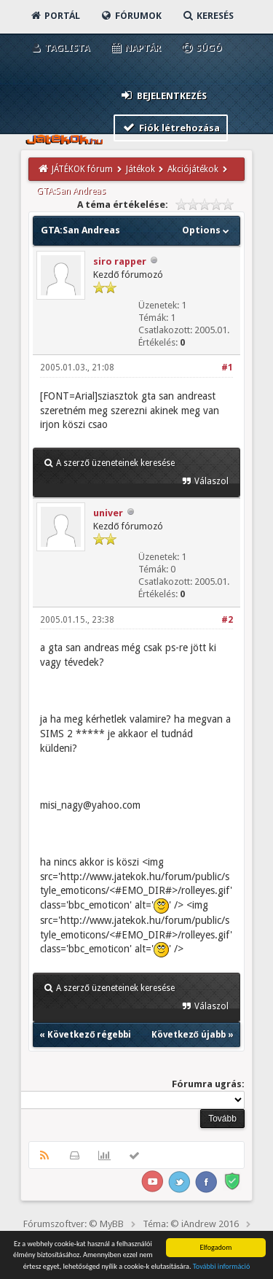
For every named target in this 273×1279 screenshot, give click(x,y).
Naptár (135, 47)
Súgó (201, 47)
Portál (54, 15)
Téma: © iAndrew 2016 (191, 1223)
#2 (227, 620)
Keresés (207, 15)
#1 (227, 367)
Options (207, 230)
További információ (221, 1267)
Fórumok (131, 15)
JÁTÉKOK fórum (82, 169)
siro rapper (119, 261)
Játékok (140, 169)
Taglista (59, 47)
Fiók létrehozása (171, 127)
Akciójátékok (192, 169)
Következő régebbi (89, 1035)
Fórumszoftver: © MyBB (73, 1223)
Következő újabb (188, 1035)
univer (108, 513)
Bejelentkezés (163, 95)
